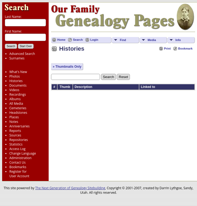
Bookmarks (17, 167)
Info (178, 40)
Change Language (22, 153)
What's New (18, 72)
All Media (16, 103)
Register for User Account (19, 173)
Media (152, 40)
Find (123, 40)
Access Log (17, 149)
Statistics (15, 144)
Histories (15, 81)
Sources (15, 135)
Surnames (16, 58)
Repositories (18, 140)
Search (78, 39)
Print (167, 48)
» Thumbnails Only (67, 66)
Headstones (18, 112)
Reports (15, 130)
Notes (13, 121)
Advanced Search (22, 53)
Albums (15, 99)
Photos (14, 76)
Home (61, 39)
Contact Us (17, 162)
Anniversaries (19, 126)
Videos (14, 90)
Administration (20, 158)
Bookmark (185, 48)
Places (14, 117)
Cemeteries (17, 108)
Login (94, 39)
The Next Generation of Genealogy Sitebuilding (70, 188)
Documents (17, 85)
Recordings (17, 94)
